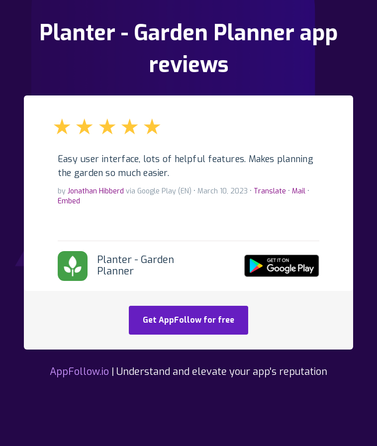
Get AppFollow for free (188, 320)
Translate (270, 191)
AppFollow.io (79, 371)
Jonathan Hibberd (96, 191)
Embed (69, 201)
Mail (298, 191)
